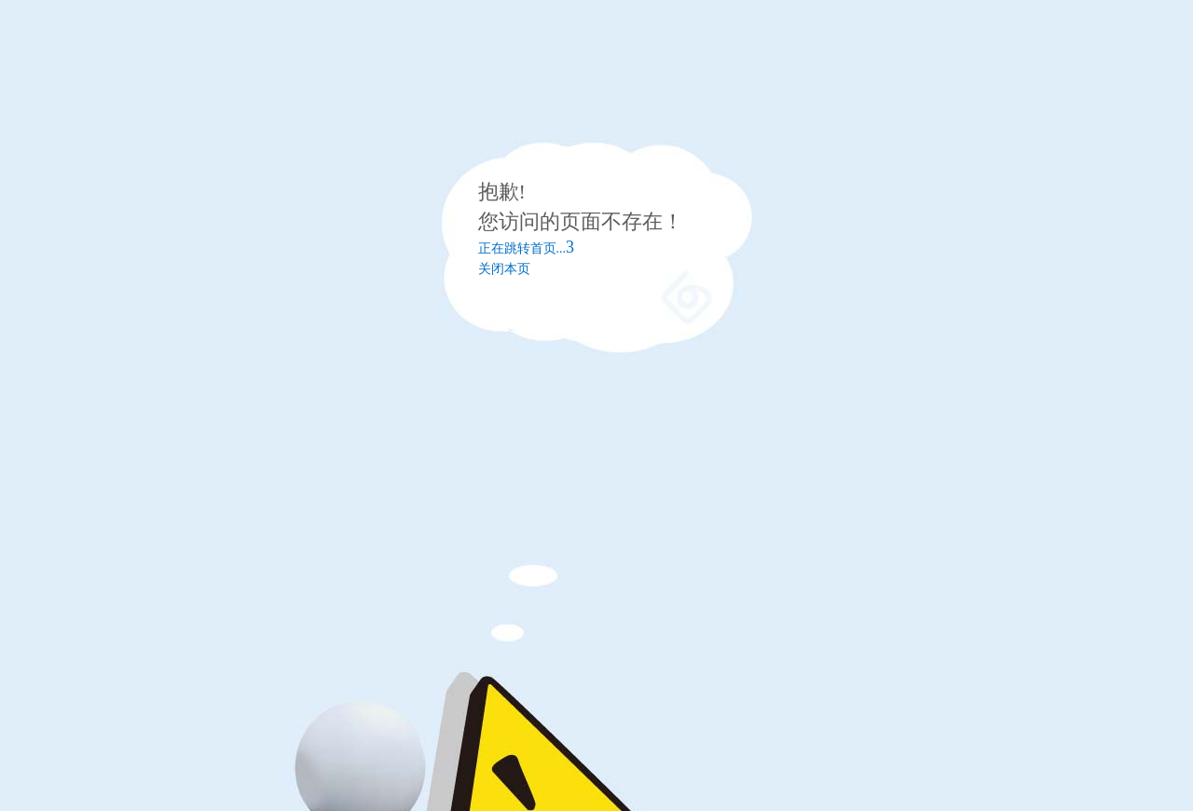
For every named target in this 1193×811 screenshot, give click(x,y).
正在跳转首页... (526, 248)
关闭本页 (504, 269)
